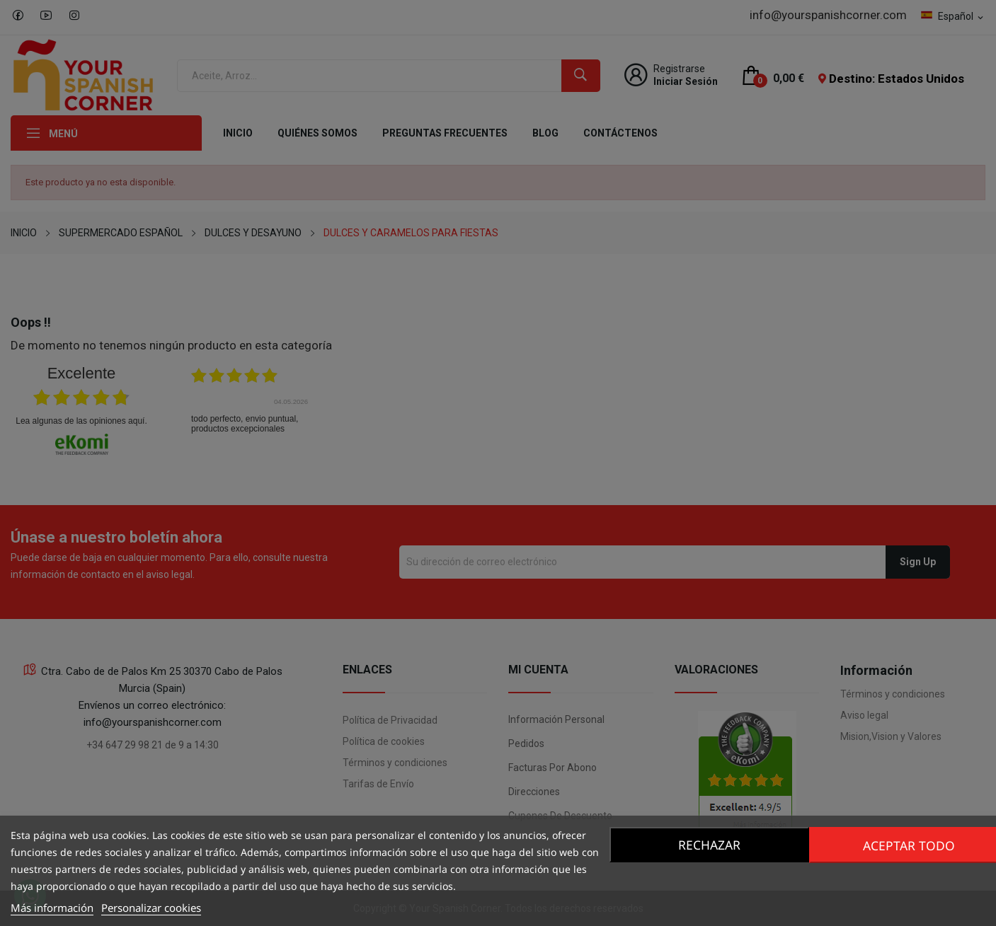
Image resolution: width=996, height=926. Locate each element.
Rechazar (707, 844)
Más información (52, 908)
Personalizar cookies (151, 908)
